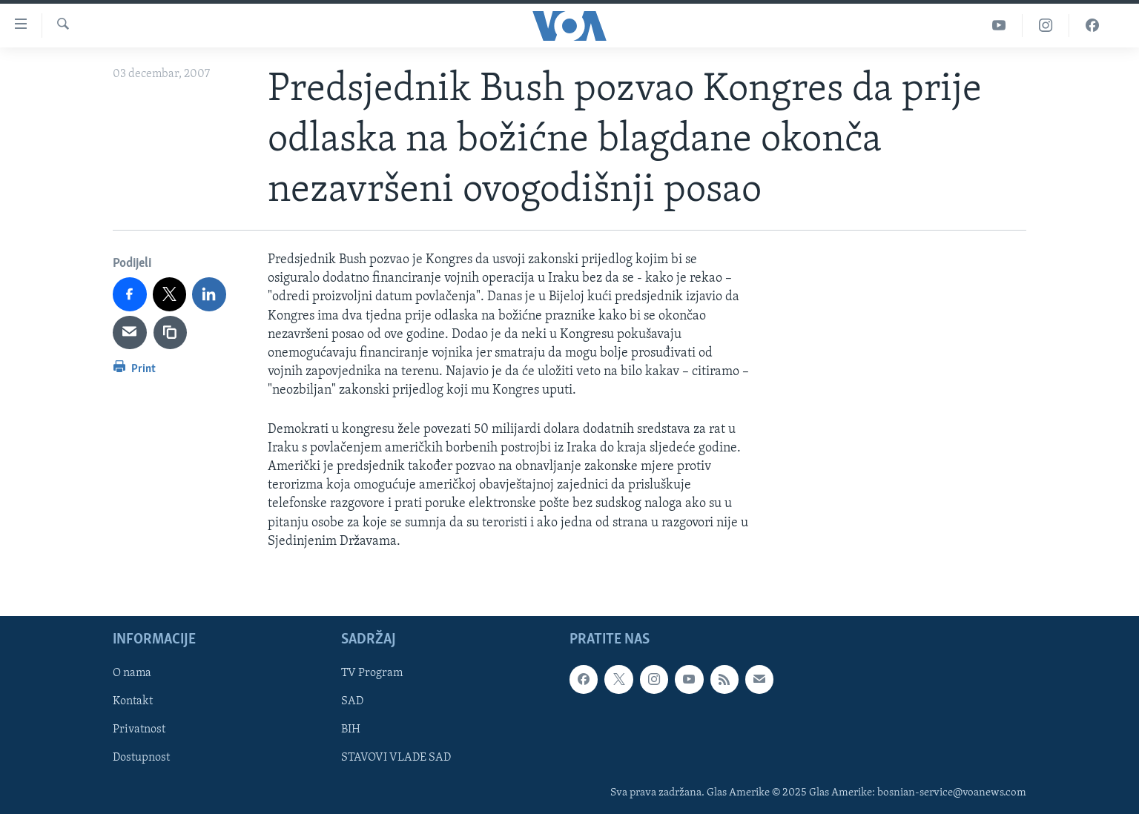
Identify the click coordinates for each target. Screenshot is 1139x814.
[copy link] (170, 333)
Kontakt (133, 701)
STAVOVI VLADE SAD (396, 758)
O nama (132, 673)
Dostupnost (141, 758)
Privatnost (139, 729)
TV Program (372, 673)
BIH (350, 729)
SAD (352, 701)
